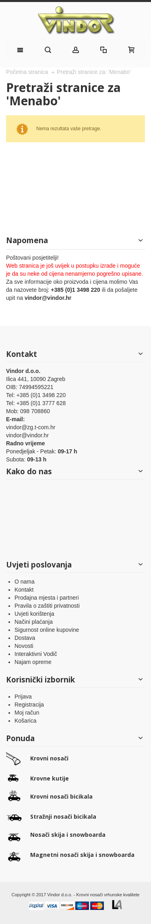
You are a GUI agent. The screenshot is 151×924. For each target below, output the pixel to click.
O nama (24, 581)
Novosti (23, 646)
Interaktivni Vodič (35, 654)
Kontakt (23, 589)
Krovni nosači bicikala (61, 796)
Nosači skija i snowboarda (67, 834)
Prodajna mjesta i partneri (46, 597)
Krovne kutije (49, 778)
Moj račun (26, 712)
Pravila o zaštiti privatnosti (47, 605)
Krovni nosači (49, 758)
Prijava (23, 696)
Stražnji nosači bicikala (63, 816)
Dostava (24, 638)
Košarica (25, 720)
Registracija (29, 704)
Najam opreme (33, 662)
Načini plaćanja (33, 622)
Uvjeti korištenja (34, 614)
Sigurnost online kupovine (46, 630)
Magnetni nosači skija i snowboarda (82, 854)
